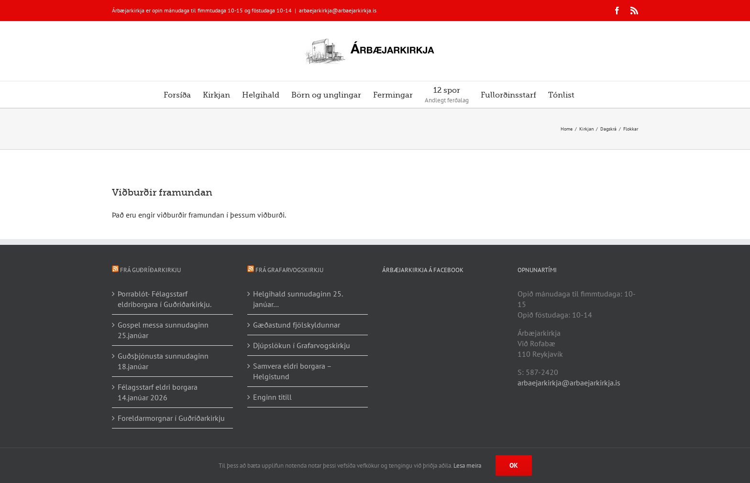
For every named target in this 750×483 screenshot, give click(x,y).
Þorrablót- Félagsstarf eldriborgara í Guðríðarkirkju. (164, 299)
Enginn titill (272, 397)
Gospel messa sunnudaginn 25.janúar (163, 330)
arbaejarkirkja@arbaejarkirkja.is (337, 10)
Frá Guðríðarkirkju (150, 270)
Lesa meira (467, 465)
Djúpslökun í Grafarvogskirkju (301, 345)
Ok (513, 465)
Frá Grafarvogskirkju (289, 270)
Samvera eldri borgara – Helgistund (292, 371)
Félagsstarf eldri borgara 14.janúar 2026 (158, 392)
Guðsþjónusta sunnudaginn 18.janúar (163, 361)
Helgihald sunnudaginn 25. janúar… (297, 299)
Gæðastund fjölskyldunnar (296, 324)
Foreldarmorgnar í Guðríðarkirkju (171, 418)
